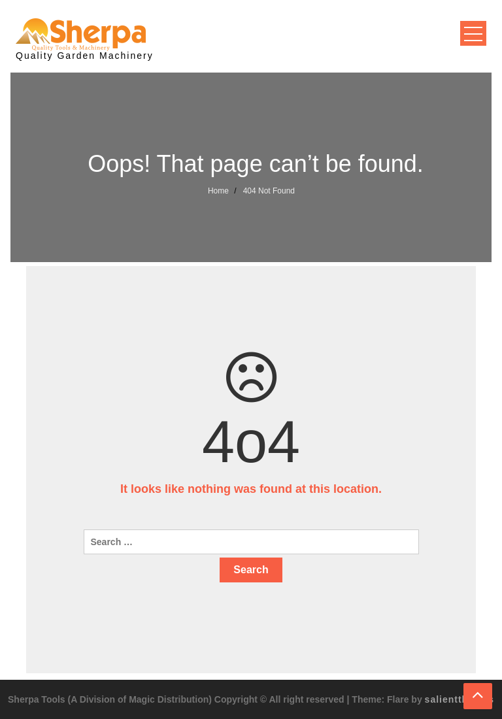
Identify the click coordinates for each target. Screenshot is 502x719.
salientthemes (459, 699)
